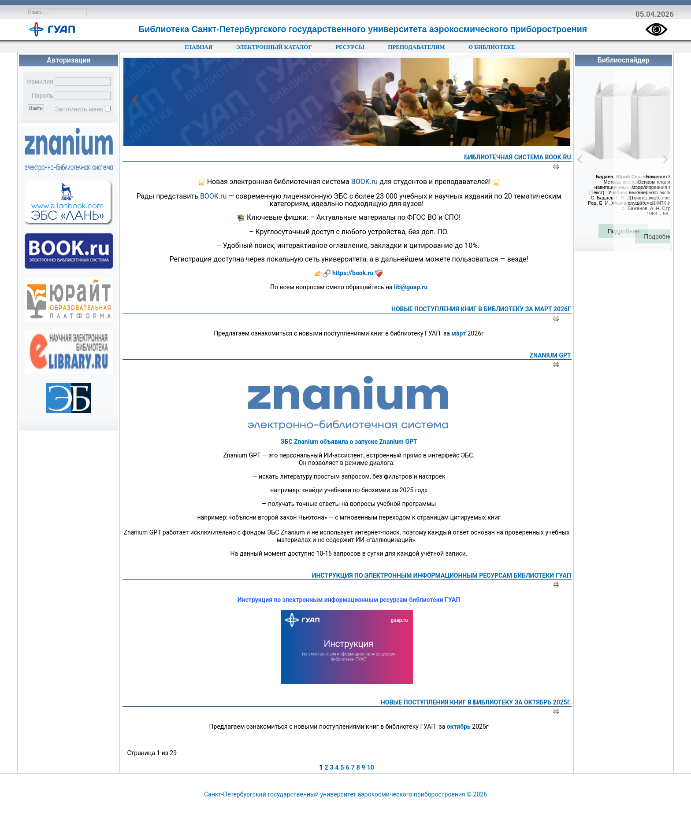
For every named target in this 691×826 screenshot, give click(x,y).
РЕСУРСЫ (349, 47)
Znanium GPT (550, 355)
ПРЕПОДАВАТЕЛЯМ (416, 47)
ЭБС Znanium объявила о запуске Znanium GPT (349, 441)
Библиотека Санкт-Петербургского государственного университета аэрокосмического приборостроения (362, 29)
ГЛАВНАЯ (198, 47)
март (458, 333)
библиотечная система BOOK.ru (517, 157)
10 (370, 767)
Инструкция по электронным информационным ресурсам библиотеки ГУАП (441, 575)
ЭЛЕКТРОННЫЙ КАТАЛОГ (274, 47)
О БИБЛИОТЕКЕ (491, 47)
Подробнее (623, 231)
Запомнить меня (79, 109)
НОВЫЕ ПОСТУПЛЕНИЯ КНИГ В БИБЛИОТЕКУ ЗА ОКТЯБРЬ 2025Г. (476, 702)
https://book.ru (352, 273)
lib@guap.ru (410, 287)
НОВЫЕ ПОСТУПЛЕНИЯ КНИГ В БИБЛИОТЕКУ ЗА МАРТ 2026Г (481, 309)
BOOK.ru (364, 181)
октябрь (459, 726)
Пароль (42, 95)
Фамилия (39, 81)
